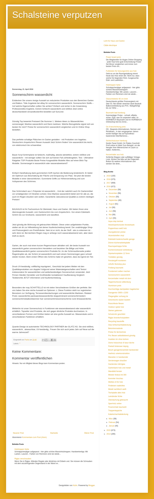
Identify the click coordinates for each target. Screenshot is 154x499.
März (111, 419)
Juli (110, 207)
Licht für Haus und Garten (114, 41)
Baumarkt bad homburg (115, 113)
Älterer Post (89, 433)
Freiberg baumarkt (115, 268)
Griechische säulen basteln (119, 300)
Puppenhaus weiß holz (117, 228)
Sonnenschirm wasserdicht (119, 275)
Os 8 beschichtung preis (116, 127)
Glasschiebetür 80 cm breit (117, 99)
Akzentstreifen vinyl (116, 235)
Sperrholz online (115, 403)
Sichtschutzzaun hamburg (116, 141)
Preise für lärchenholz (117, 332)
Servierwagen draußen (117, 361)
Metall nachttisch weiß (117, 389)
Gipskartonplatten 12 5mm (119, 253)
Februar (112, 422)
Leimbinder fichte (115, 396)
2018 (109, 179)
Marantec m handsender (118, 357)
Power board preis (113, 57)
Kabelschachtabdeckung (118, 414)
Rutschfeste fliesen (116, 303)
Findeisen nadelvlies (116, 386)
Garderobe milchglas (116, 364)
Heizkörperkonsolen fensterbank (121, 225)
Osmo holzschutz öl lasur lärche (121, 343)
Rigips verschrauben (22, 459)
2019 (109, 176)
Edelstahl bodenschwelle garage (121, 239)
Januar (112, 426)
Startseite (54, 433)
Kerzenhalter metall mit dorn (119, 278)
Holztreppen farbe (21, 449)
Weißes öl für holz (115, 382)
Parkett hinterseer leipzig (118, 346)
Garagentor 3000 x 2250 (118, 293)
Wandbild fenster (115, 371)
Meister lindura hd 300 (117, 375)
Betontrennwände (115, 328)
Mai (110, 215)
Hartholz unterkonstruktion (119, 353)
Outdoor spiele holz (116, 307)
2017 (109, 183)
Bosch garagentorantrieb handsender (123, 350)
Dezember (113, 189)
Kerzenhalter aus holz (115, 155)
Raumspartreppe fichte (117, 246)
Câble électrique (110, 45)
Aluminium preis (114, 286)
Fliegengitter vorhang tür (118, 296)
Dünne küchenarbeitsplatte (119, 243)
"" (19, 343)
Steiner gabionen (115, 310)
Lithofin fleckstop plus (117, 264)
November (113, 193)
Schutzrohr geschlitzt (116, 314)
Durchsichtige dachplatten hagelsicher (123, 289)
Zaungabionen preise (116, 232)
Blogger (91, 485)
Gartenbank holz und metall (119, 368)
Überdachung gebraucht (118, 400)
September (113, 200)
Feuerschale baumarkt (117, 407)
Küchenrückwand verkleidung (120, 250)
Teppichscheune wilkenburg (119, 282)
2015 (109, 430)
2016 (109, 186)
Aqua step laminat (115, 221)
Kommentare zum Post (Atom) (34, 437)
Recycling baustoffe (116, 321)
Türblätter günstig (115, 257)
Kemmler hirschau (115, 378)
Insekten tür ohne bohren (118, 339)
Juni (111, 211)
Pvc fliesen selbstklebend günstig (121, 335)
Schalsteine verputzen (57, 15)
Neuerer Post (18, 433)
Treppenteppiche (115, 410)
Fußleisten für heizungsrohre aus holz (121, 71)
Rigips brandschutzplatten (118, 318)
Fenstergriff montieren (117, 261)
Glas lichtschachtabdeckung (119, 325)
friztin (75, 485)
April (111, 218)
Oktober (112, 197)
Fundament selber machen (119, 271)
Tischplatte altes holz (116, 393)
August (112, 204)
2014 (109, 434)
